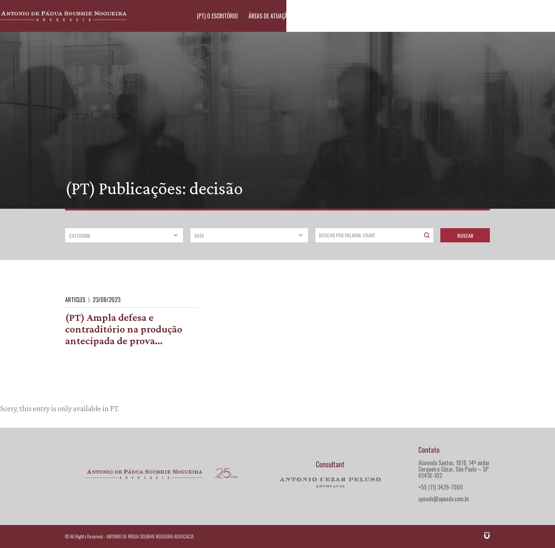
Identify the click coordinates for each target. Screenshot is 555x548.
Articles (75, 299)
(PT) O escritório (282, 16)
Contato (474, 16)
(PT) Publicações (434, 16)
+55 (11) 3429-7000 (440, 487)
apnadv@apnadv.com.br (443, 499)
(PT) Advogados (385, 16)
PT (114, 408)
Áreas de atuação (335, 16)
